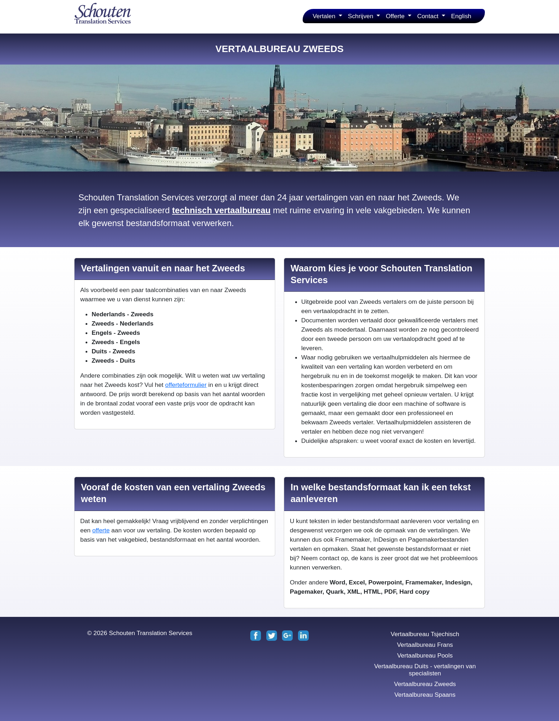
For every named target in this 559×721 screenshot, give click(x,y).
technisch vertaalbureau (221, 210)
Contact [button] (428, 16)
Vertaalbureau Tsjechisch (425, 634)
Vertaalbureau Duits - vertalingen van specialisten (425, 670)
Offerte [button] (396, 16)
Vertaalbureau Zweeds (425, 683)
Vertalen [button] (325, 16)
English (461, 16)
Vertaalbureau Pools (425, 655)
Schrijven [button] (361, 16)
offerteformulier (185, 384)
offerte (101, 530)
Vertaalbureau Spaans (425, 694)
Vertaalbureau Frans (425, 644)
